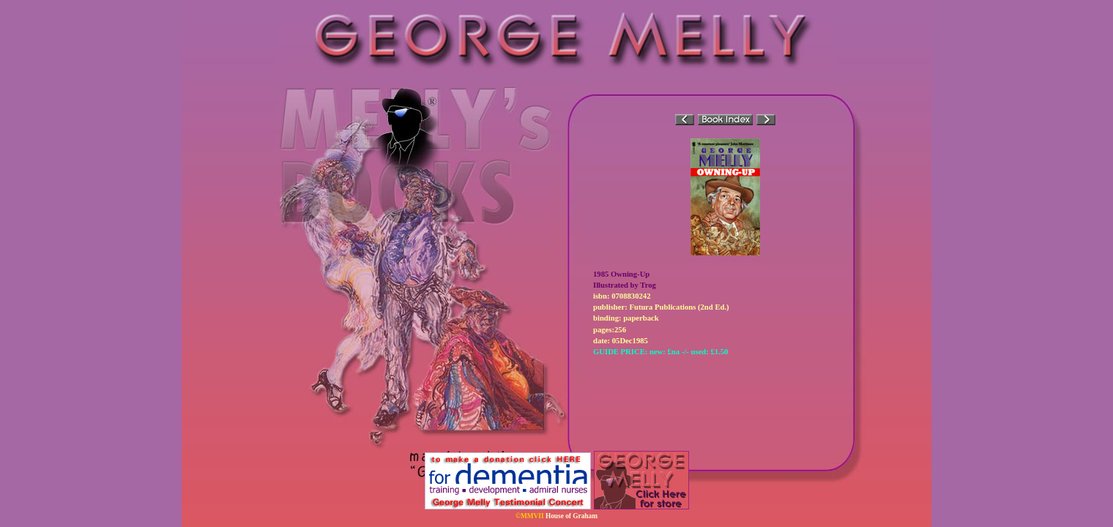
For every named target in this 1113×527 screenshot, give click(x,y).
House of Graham (572, 516)
